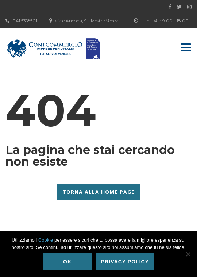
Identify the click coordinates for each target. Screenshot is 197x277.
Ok (67, 262)
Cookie (45, 240)
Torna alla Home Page (98, 191)
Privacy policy (125, 262)
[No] (188, 254)
